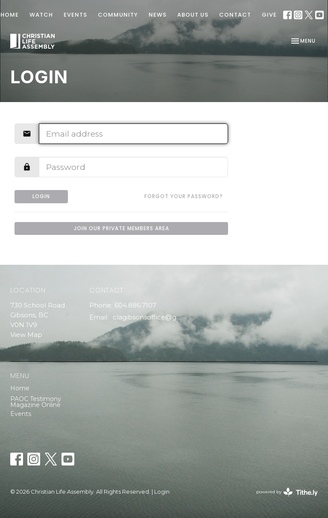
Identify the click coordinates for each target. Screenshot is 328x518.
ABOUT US (192, 15)
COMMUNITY (118, 15)
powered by (287, 492)
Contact (235, 15)
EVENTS (75, 15)
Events (20, 414)
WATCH (41, 15)
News (158, 15)
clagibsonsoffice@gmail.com (149, 317)
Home (19, 388)
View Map (26, 335)
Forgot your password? (183, 196)
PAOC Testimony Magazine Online (35, 402)
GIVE (269, 15)
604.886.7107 (135, 305)
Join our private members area (121, 228)
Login (41, 196)
